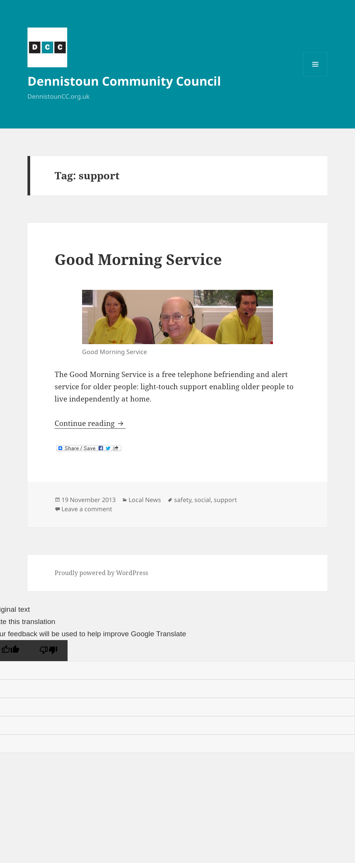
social (202, 500)
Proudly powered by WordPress (101, 573)
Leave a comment (86, 509)
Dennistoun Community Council (124, 81)
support (225, 500)
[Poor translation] (48, 650)
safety (182, 500)
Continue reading (90, 423)
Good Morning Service (138, 259)
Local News (145, 500)
